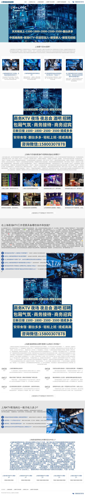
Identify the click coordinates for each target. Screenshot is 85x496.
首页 (25, 2)
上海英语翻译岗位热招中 (16, 368)
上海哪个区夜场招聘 (61, 2)
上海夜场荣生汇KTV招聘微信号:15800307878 (42, 213)
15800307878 (79, 2)
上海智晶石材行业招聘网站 (30, 207)
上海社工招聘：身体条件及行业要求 (11, 188)
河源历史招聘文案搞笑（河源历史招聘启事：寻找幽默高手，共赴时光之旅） (68, 368)
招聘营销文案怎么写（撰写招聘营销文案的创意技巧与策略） (60, 188)
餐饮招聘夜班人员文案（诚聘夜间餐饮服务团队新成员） (68, 377)
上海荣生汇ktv (32, 2)
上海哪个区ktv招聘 (50, 2)
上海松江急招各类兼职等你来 (30, 188)
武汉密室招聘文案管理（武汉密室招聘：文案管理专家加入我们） (24, 386)
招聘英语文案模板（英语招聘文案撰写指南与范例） (15, 207)
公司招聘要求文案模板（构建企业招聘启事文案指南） (58, 207)
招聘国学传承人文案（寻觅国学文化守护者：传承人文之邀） (68, 386)
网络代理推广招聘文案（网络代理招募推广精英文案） (23, 377)
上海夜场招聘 (40, 2)
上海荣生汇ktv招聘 (14, 492)
